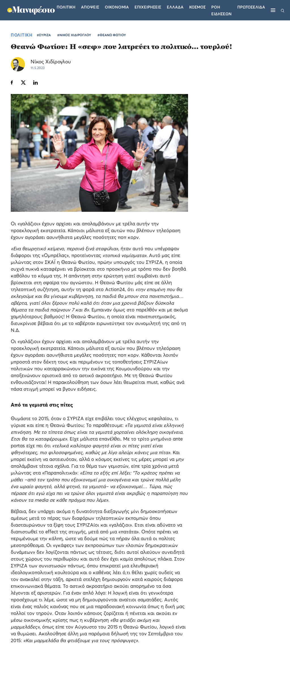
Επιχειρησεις (148, 7)
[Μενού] (273, 10)
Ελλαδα (175, 7)
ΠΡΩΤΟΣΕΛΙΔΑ (251, 7)
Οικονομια (117, 7)
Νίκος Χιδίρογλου (51, 62)
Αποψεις (90, 7)
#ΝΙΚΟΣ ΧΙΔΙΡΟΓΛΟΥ (74, 35)
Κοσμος (197, 7)
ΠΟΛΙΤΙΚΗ (21, 34)
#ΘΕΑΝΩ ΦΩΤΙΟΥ (111, 35)
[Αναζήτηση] (282, 10)
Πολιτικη (66, 7)
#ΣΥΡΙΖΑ (44, 35)
